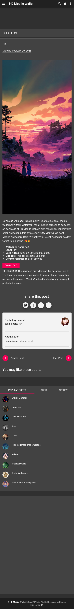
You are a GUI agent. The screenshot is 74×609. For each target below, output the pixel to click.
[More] (49, 305)
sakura (15, 454)
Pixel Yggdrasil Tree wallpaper (26, 444)
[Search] (59, 3)
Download (11, 265)
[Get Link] (41, 305)
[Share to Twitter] (25, 305)
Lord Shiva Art (19, 416)
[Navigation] (3, 3)
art (28, 233)
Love (14, 435)
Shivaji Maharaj (19, 397)
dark (14, 426)
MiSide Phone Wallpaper (24, 482)
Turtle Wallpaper (20, 473)
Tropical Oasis (19, 463)
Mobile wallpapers (12, 237)
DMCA (28, 602)
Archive (63, 390)
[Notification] (65, 3)
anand (21, 320)
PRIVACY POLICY (39, 602)
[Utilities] (70, 3)
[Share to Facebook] (33, 305)
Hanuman (16, 407)
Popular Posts (17, 390)
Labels (44, 390)
